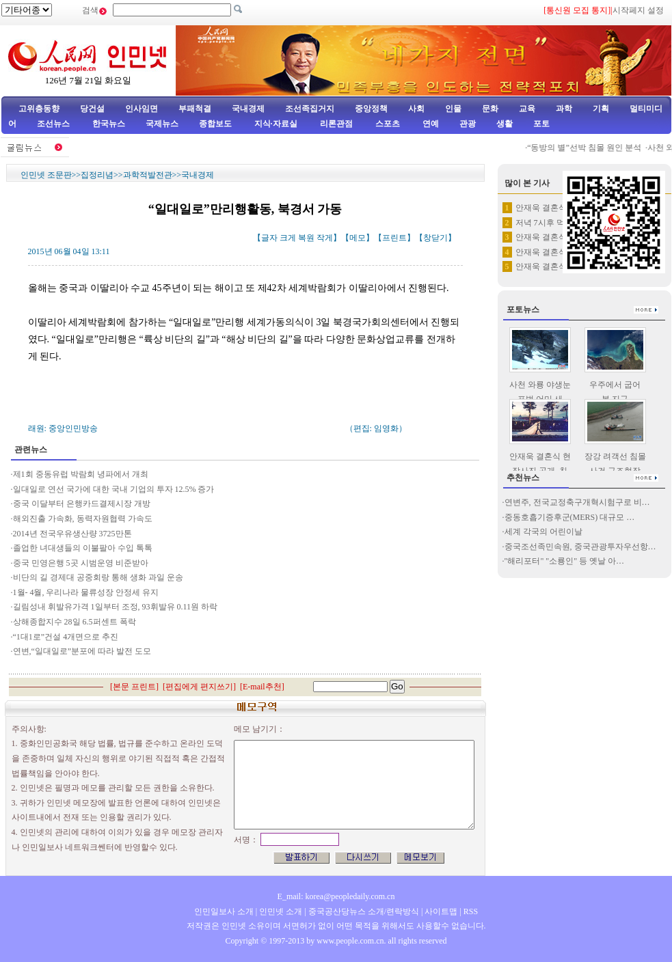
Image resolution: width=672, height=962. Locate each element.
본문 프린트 (134, 686)
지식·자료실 (276, 123)
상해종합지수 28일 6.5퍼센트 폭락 (74, 622)
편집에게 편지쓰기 (199, 686)
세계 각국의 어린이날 (543, 531)
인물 (453, 108)
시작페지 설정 (638, 10)
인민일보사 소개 (224, 911)
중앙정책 (371, 108)
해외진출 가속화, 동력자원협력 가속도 (82, 518)
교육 (527, 108)
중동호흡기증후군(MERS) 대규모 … (570, 517)
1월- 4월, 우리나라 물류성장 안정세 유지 (86, 592)
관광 (467, 123)
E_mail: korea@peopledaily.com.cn (336, 896)
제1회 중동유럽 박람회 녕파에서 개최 (80, 474)
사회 (416, 108)
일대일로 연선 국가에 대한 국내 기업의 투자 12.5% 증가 (114, 489)
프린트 (394, 238)
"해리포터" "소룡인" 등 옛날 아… (565, 561)
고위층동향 (38, 108)
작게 (325, 238)
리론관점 (336, 123)
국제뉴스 (162, 123)
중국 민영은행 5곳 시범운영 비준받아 (80, 563)
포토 (541, 123)
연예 (429, 123)
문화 (490, 108)
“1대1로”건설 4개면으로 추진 (67, 637)
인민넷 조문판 (46, 175)
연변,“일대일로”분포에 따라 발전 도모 (82, 651)
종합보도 (215, 123)
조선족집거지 (309, 108)
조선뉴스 (54, 123)
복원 (306, 238)
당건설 (92, 108)
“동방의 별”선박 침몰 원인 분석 (588, 147)
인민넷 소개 (279, 911)
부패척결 (194, 108)
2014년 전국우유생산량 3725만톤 (72, 533)
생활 (504, 123)
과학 (564, 108)
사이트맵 (441, 911)
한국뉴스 (108, 123)
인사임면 (141, 108)
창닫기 (435, 238)
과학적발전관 (147, 175)
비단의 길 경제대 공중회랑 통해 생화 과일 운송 (98, 577)
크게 (288, 238)
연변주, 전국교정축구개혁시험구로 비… (577, 502)
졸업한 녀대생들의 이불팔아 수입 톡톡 (82, 548)
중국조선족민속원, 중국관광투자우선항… (580, 546)
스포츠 (386, 123)
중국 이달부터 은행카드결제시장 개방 (81, 503)
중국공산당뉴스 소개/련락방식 (363, 911)
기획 (601, 108)
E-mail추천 (262, 686)
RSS (470, 911)
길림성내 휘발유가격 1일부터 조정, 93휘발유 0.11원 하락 (115, 606)
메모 (357, 238)
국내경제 (248, 108)
